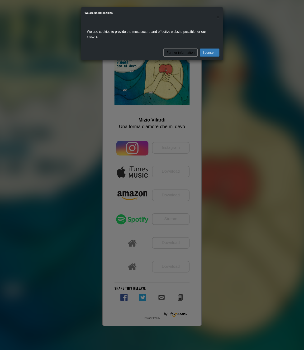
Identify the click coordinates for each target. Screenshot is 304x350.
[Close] (218, 17)
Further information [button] (180, 52)
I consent (209, 52)
